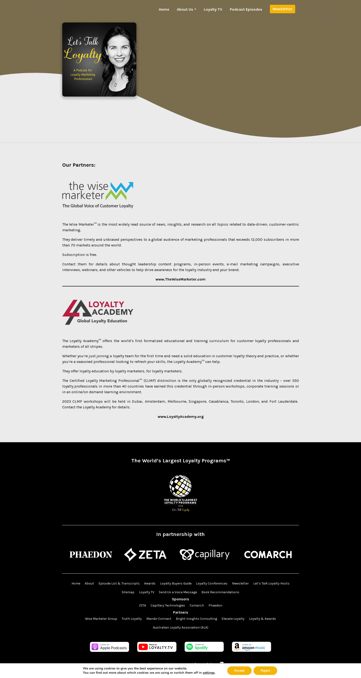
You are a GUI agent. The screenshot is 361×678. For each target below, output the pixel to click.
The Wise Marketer (78, 224)
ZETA (142, 606)
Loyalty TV (213, 9)
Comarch (197, 606)
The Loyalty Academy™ (81, 341)
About (89, 584)
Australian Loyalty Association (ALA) (180, 628)
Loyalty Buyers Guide (176, 584)
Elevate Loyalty (233, 619)
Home (164, 9)
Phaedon (215, 606)
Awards (150, 584)
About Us (185, 9)
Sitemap (128, 592)
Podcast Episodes (246, 9)
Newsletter (282, 9)
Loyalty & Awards (262, 619)
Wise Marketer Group (101, 619)
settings (209, 673)
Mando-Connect (159, 619)
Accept (239, 670)
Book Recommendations (220, 592)
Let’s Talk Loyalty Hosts (271, 584)
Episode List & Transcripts (119, 584)
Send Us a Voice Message (178, 592)
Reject (265, 670)
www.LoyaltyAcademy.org (181, 416)
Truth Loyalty (132, 619)
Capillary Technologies (168, 606)
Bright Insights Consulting (196, 619)
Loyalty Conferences (211, 584)
